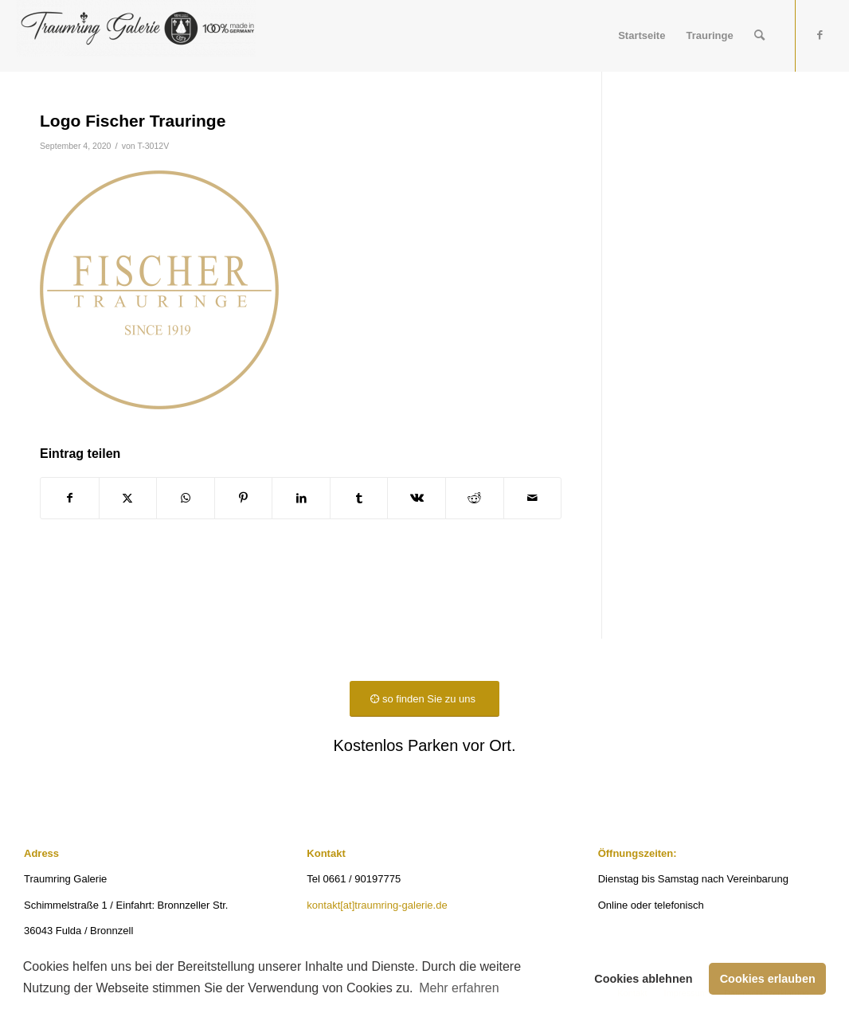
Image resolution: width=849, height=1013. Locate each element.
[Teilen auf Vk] (416, 498)
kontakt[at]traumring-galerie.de (377, 905)
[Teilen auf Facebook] (70, 498)
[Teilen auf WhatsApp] (185, 498)
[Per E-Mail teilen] (532, 498)
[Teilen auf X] (128, 498)
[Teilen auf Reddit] (474, 498)
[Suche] (759, 36)
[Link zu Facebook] (820, 35)
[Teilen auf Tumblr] (359, 498)
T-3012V (153, 146)
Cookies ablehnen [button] (643, 978)
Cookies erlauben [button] (768, 978)
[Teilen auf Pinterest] (243, 498)
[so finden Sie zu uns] (424, 699)
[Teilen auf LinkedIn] (301, 498)
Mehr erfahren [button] (459, 988)
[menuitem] (641, 36)
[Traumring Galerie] (136, 36)
